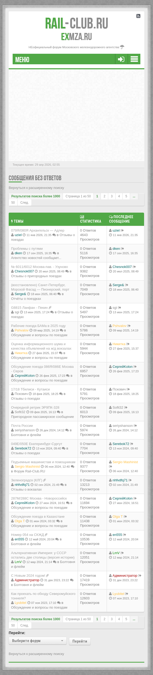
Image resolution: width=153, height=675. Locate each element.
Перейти (79, 641)
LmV (18, 562)
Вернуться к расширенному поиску (36, 188)
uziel (18, 235)
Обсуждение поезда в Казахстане (38, 517)
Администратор (27, 580)
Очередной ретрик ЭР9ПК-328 (35, 407)
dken (18, 253)
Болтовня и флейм (26, 435)
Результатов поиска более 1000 (35, 196)
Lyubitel (20, 603)
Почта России (22, 426)
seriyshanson (25, 430)
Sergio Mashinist (27, 466)
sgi (17, 312)
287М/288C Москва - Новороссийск (39, 498)
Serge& (20, 294)
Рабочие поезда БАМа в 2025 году (38, 326)
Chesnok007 (24, 271)
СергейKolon (25, 376)
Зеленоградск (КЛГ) (26, 480)
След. (24, 202)
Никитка (21, 353)
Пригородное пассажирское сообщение (42, 417)
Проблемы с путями (27, 249)
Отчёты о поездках (26, 299)
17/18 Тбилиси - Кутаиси (30, 389)
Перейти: (17, 633)
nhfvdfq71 (22, 485)
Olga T (20, 521)
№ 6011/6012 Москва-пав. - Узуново (39, 267)
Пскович (21, 394)
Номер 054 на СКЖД (27, 535)
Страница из (78, 196)
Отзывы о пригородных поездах (36, 276)
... (134, 196)
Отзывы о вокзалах (26, 489)
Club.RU (76, 23)
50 (13, 202)
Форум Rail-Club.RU (29, 471)
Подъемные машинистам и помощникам (43, 462)
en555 (19, 539)
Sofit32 (20, 412)
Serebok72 (23, 448)
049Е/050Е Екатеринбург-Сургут (36, 444)
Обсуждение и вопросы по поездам (39, 335)
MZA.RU (76, 36)
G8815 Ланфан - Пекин (29, 308)
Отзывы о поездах (25, 398)
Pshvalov (22, 330)
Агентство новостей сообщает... (36, 258)
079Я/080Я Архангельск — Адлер (37, 230)
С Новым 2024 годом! (28, 576)
